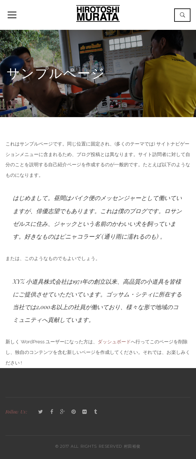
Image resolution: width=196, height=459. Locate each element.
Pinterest (73, 412)
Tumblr (95, 412)
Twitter (40, 412)
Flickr (84, 412)
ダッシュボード (114, 341)
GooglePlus (62, 412)
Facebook (51, 412)
